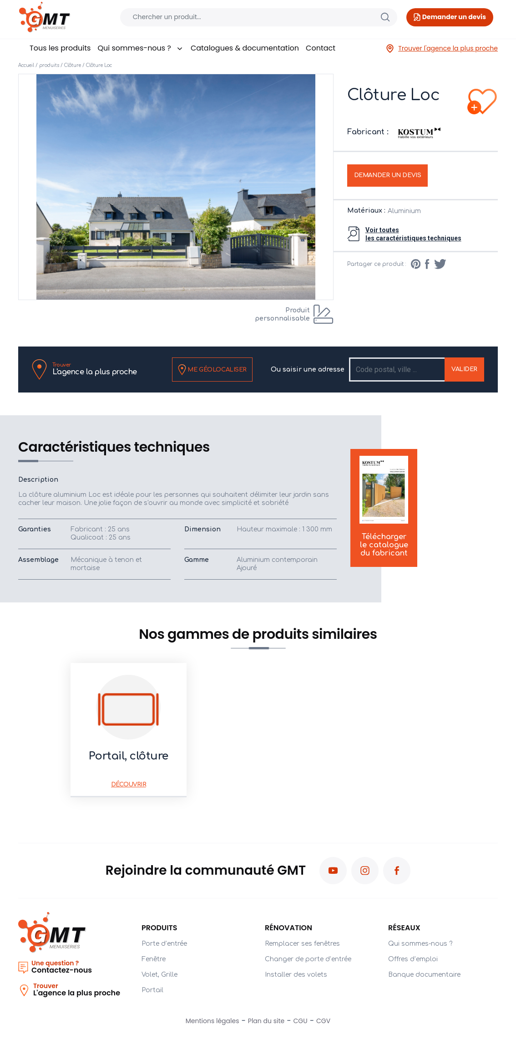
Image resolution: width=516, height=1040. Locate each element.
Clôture (72, 65)
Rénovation (288, 928)
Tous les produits (60, 48)
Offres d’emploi (413, 959)
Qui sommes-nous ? (140, 48)
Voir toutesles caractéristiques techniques (413, 234)
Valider (464, 369)
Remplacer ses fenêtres (302, 943)
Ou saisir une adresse (307, 369)
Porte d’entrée (164, 943)
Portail (152, 990)
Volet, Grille (159, 974)
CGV (323, 1020)
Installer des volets (296, 974)
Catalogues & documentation (245, 48)
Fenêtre (154, 959)
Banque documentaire (424, 974)
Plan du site (266, 1020)
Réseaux (404, 928)
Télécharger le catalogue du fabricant (383, 507)
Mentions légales (212, 1020)
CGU (300, 1020)
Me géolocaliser (212, 369)
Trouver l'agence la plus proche (441, 48)
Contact (320, 48)
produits (49, 65)
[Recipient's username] (397, 369)
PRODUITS (159, 928)
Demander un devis (387, 175)
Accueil (26, 65)
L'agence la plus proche (94, 369)
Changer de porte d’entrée (308, 959)
